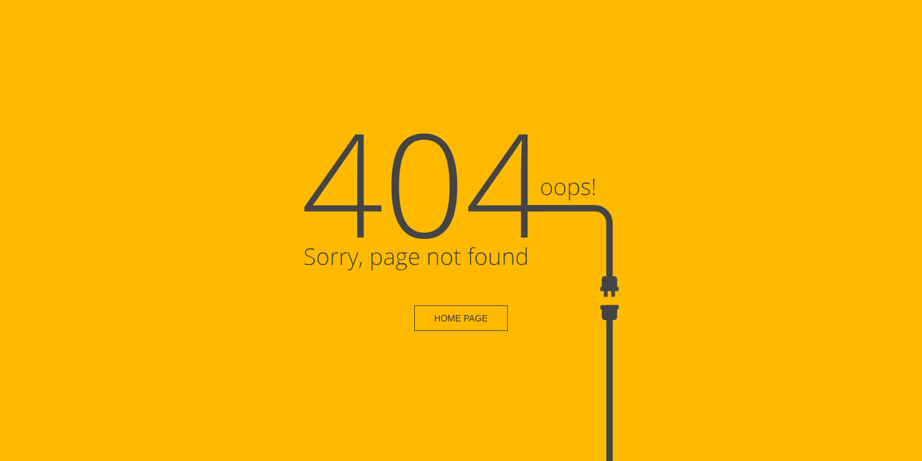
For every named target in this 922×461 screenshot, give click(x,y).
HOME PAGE (461, 318)
